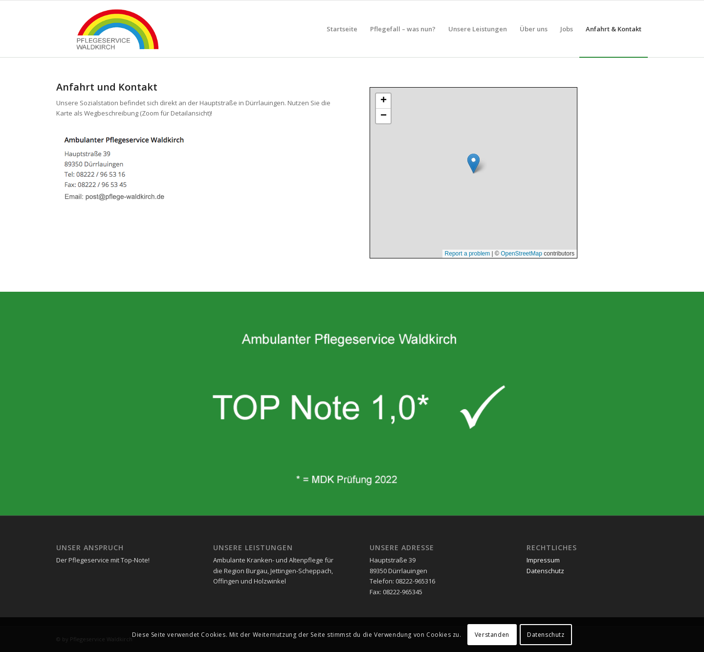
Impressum (543, 560)
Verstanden (492, 634)
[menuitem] (342, 28)
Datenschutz (545, 570)
